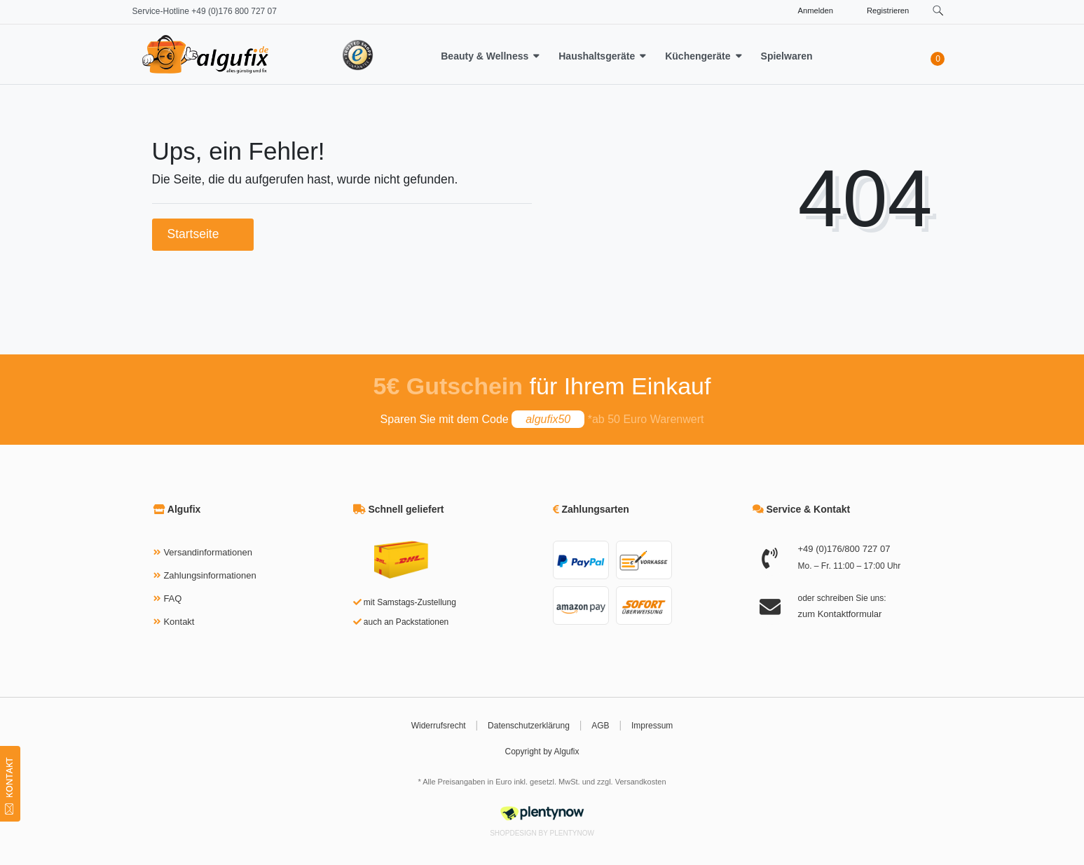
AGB (600, 726)
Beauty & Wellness (484, 56)
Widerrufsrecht (438, 726)
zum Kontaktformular (840, 614)
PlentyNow (572, 833)
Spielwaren (787, 56)
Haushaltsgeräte (596, 56)
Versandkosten (640, 781)
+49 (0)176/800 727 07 (844, 549)
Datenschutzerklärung (529, 726)
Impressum (652, 726)
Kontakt (178, 621)
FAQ (172, 598)
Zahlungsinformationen (209, 575)
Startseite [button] (203, 234)
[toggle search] (938, 11)
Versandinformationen (207, 552)
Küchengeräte (697, 56)
